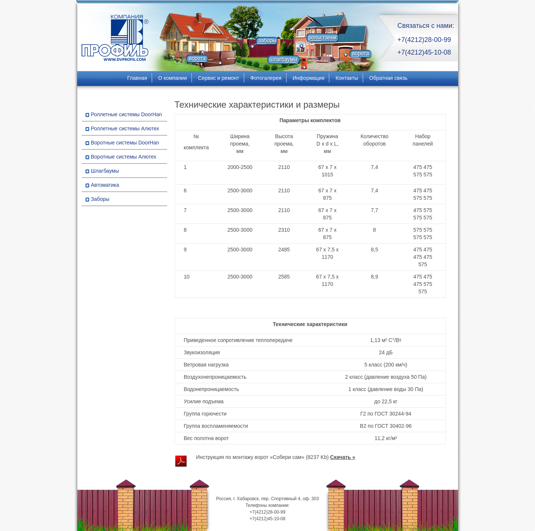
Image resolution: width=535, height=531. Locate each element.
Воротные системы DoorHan (125, 143)
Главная (137, 78)
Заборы (100, 199)
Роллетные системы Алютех (125, 128)
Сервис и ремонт (218, 78)
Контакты (346, 78)
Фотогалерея (266, 78)
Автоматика (105, 185)
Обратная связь (388, 78)
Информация (309, 78)
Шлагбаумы (105, 171)
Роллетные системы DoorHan (126, 114)
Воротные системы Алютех (123, 157)
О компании (172, 78)
